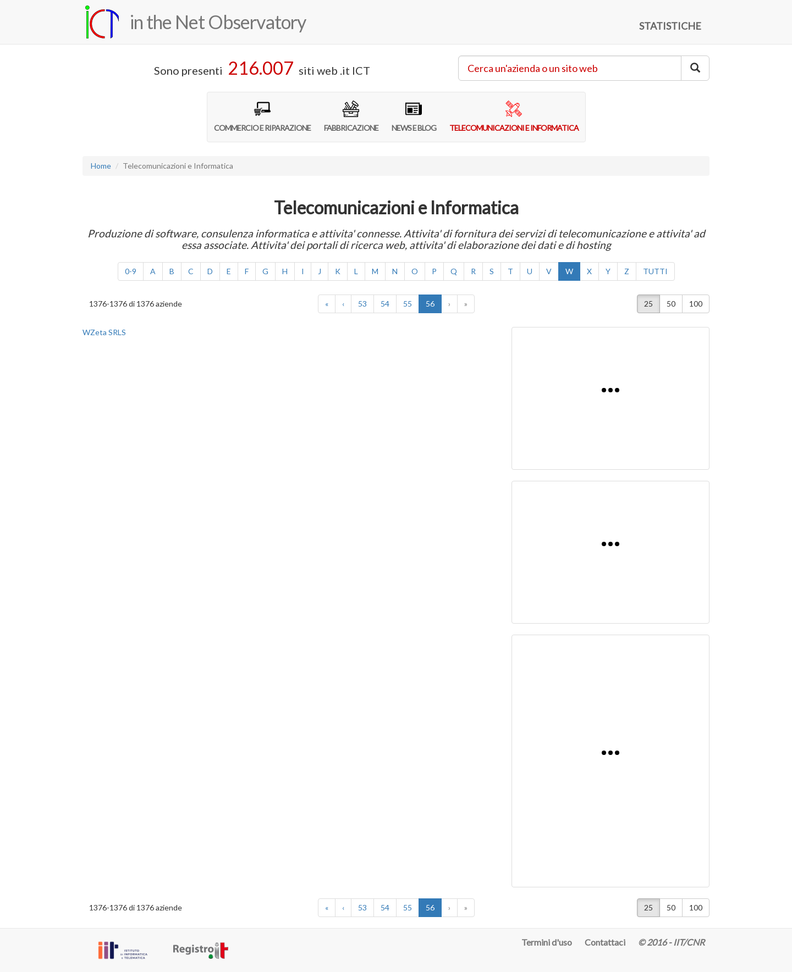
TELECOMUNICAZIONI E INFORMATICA (514, 116)
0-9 (130, 271)
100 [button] (695, 303)
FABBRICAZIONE (351, 116)
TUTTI (655, 271)
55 (407, 303)
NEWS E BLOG (414, 116)
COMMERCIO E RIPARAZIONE (262, 116)
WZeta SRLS (104, 332)
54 (385, 303)
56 (434, 303)
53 (362, 303)
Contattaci (605, 942)
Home (101, 165)
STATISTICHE (670, 26)
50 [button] (671, 303)
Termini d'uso (546, 942)
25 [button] (648, 303)
